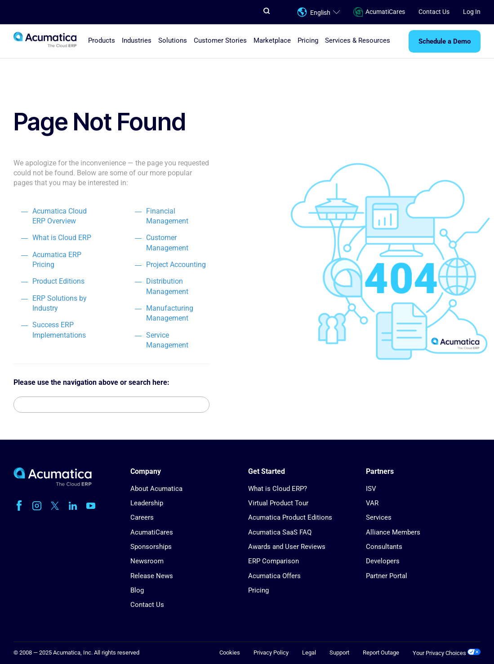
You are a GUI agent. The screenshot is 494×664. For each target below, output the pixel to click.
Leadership (146, 503)
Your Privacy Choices (447, 653)
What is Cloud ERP (61, 237)
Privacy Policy (271, 652)
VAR (372, 503)
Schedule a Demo (444, 41)
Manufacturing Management (169, 313)
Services (379, 517)
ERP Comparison (273, 561)
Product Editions (58, 281)
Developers (383, 561)
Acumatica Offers (274, 576)
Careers (142, 517)
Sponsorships (151, 547)
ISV (371, 489)
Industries (136, 40)
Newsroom (147, 561)
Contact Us (433, 11)
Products (101, 40)
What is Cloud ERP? (277, 489)
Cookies (229, 652)
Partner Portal (386, 576)
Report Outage (381, 652)
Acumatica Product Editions (290, 517)
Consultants (384, 547)
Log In (472, 11)
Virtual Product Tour (278, 503)
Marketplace (272, 40)
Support (339, 652)
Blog (137, 590)
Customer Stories (220, 40)
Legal (309, 652)
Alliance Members (393, 532)
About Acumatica (156, 489)
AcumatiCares (379, 12)
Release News (151, 576)
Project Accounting (176, 264)
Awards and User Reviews (286, 547)
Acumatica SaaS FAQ (280, 532)
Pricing (308, 40)
